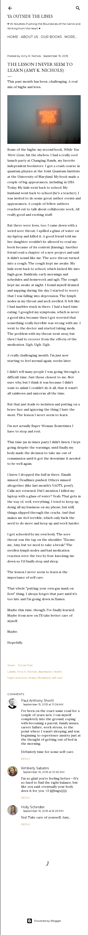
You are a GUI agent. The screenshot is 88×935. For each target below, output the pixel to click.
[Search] (78, 7)
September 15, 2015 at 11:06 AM (43, 704)
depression (45, 671)
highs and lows (17, 677)
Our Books (51, 37)
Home (12, 37)
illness (32, 677)
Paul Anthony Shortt (37, 701)
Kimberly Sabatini (35, 768)
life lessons (44, 677)
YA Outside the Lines (30, 16)
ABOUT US (29, 37)
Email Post (25, 665)
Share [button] (11, 665)
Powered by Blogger (44, 921)
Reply (25, 758)
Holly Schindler (33, 807)
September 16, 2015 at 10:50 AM (43, 772)
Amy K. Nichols (27, 671)
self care (57, 677)
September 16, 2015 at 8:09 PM (43, 811)
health (57, 671)
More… (70, 37)
